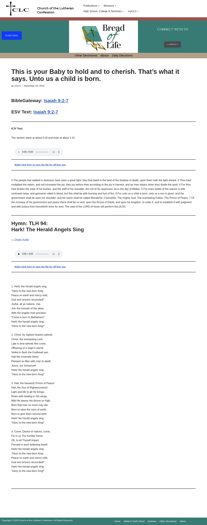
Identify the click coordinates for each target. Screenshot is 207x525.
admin (17, 86)
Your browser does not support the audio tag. (39, 152)
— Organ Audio (20, 239)
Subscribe (11, 35)
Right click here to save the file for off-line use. (40, 165)
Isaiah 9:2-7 (56, 100)
